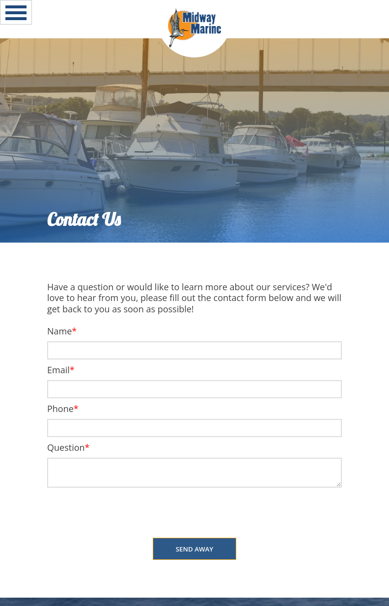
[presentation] (194, 514)
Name (59, 331)
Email (58, 370)
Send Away (195, 549)
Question (66, 447)
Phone (60, 408)
